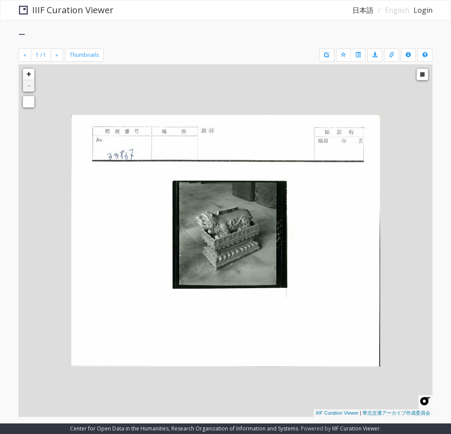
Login (423, 10)
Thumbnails (84, 55)
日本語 (362, 10)
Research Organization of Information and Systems (234, 428)
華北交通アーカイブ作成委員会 (396, 412)
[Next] (57, 55)
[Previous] (24, 55)
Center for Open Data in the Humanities (119, 428)
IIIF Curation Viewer (66, 10)
